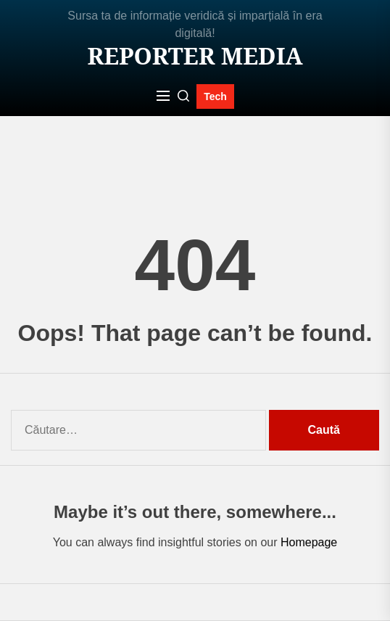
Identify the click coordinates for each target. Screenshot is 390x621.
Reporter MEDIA (194, 56)
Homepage (309, 542)
